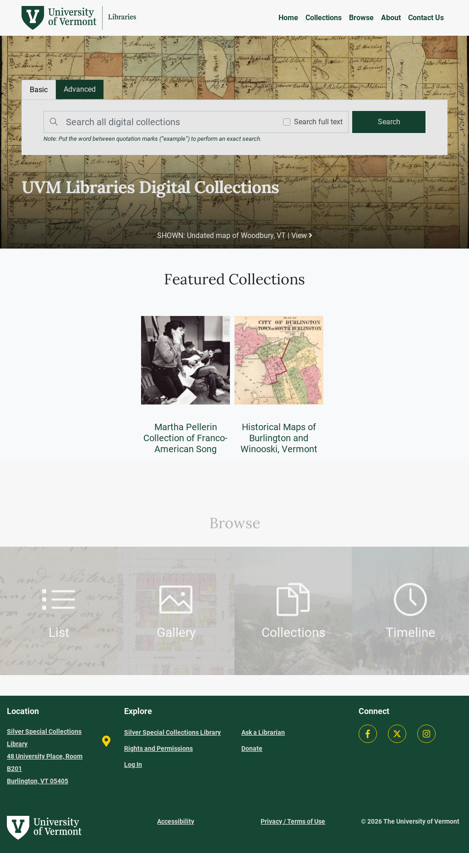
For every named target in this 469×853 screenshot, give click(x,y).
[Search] (158, 122)
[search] (388, 122)
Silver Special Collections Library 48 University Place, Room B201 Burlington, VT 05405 (44, 756)
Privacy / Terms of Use (293, 821)
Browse (361, 17)
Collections (323, 17)
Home (288, 17)
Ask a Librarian (263, 732)
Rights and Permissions (158, 748)
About (391, 17)
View (301, 235)
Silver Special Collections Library (172, 732)
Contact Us (426, 17)
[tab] (80, 89)
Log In (133, 764)
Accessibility (175, 821)
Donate (251, 748)
